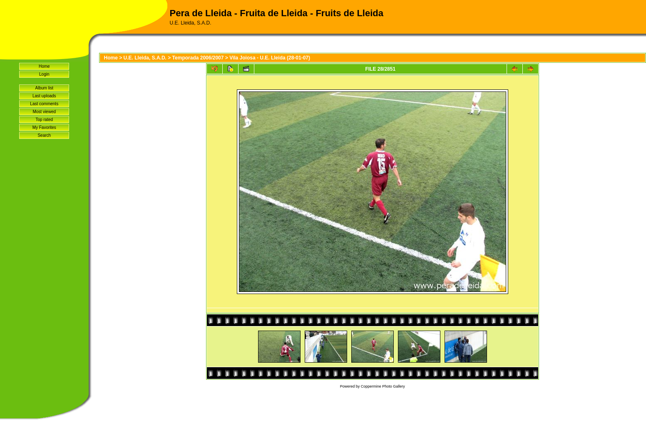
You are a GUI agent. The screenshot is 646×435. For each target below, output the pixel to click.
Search (44, 135)
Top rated (44, 119)
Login (44, 74)
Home (44, 66)
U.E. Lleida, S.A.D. (145, 58)
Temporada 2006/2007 (198, 58)
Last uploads (44, 96)
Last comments (44, 103)
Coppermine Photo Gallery (383, 386)
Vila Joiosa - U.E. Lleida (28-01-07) (269, 58)
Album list (44, 88)
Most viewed (44, 111)
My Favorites (44, 127)
